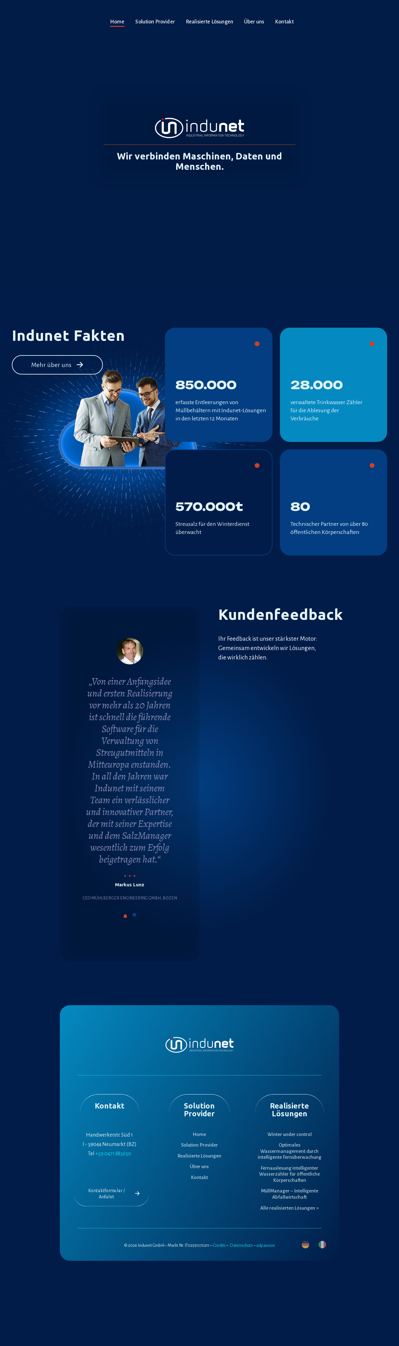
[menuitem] (305, 1244)
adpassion (265, 1245)
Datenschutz (241, 1245)
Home (199, 1134)
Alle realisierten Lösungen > (289, 1208)
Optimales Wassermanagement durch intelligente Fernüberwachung (289, 1151)
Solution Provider (199, 1145)
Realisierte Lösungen (199, 1155)
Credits (219, 1245)
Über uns (199, 1166)
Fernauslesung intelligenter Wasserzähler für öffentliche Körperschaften (289, 1174)
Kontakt (199, 1177)
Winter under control (289, 1134)
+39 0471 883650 (113, 1154)
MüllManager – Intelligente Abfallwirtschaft (289, 1194)
